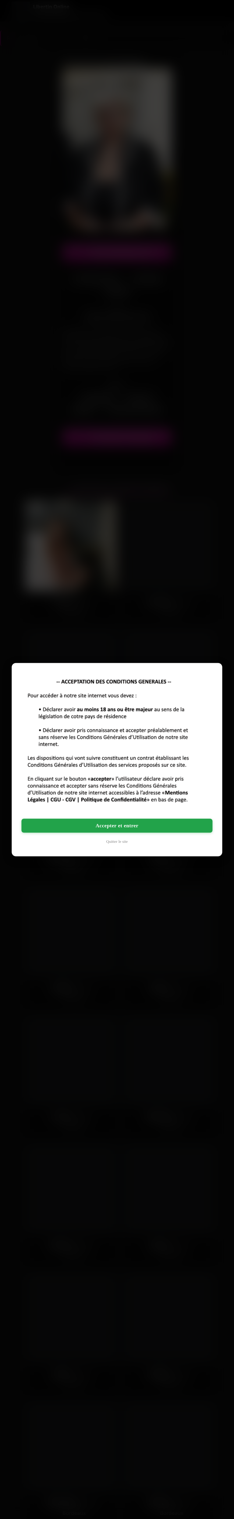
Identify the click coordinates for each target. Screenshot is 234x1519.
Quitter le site (117, 841)
